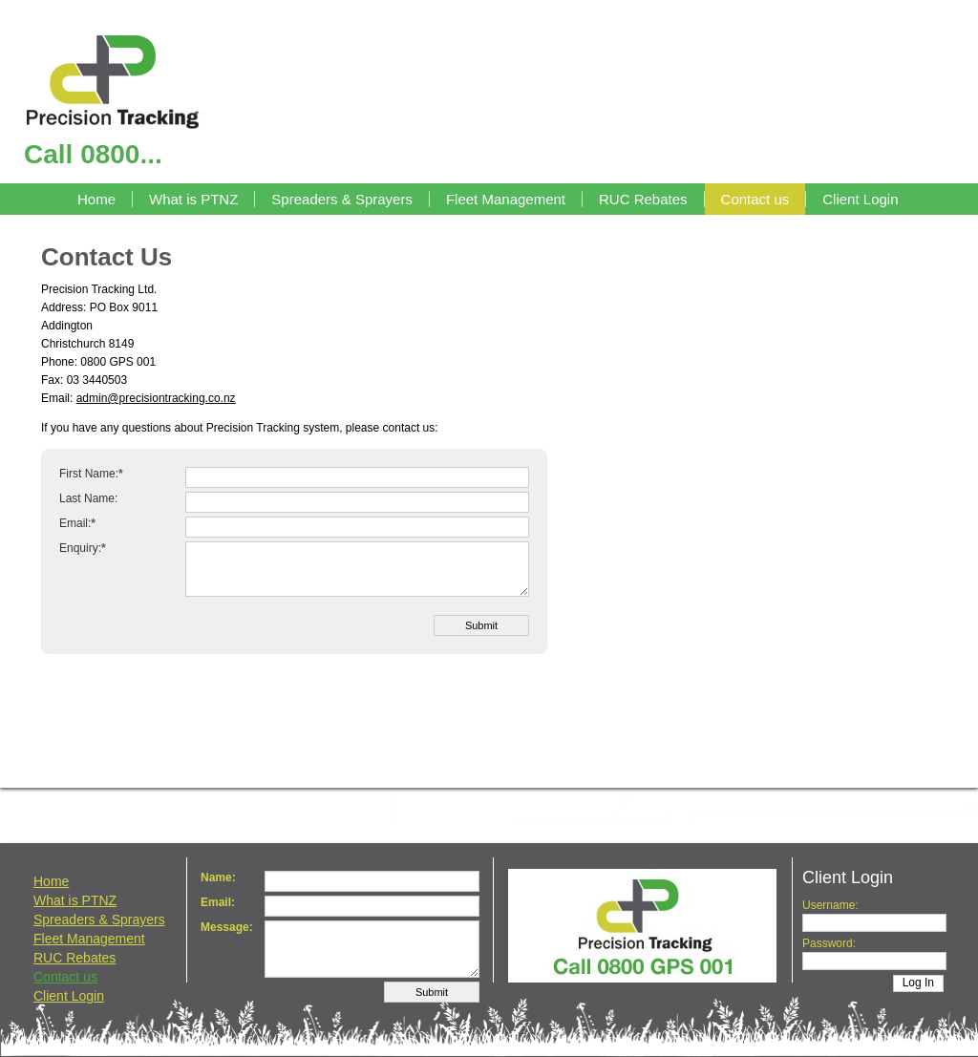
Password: (829, 943)
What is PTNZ (193, 199)
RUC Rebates (643, 199)
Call (93, 154)
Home (96, 199)
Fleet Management (505, 199)
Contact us (755, 199)
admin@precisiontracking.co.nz (156, 398)
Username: (830, 905)
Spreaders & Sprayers (342, 199)
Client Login (860, 199)
